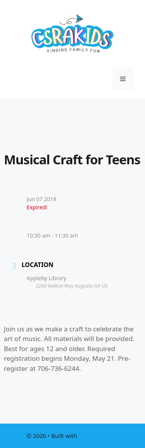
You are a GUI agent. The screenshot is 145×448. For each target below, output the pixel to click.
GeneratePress (98, 435)
